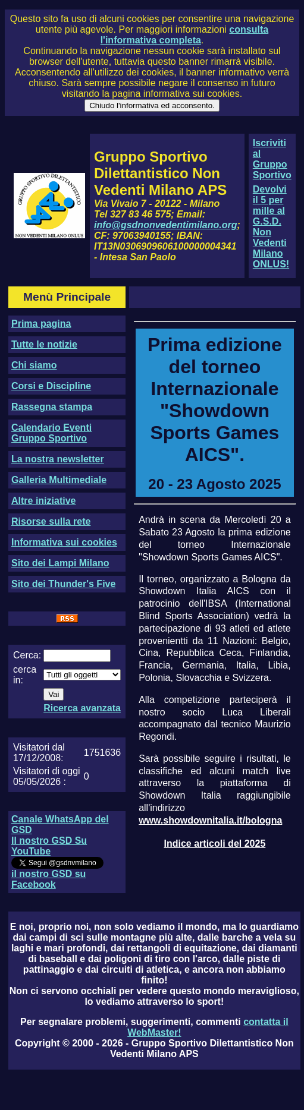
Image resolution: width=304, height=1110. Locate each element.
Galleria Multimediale (58, 480)
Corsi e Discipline (51, 386)
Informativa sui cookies (64, 542)
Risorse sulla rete (50, 521)
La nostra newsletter (57, 459)
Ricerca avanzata (82, 708)
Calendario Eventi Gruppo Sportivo (51, 432)
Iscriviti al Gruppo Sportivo (272, 159)
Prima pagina (41, 324)
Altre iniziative (43, 501)
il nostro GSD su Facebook (48, 879)
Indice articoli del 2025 (215, 843)
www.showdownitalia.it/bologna (210, 820)
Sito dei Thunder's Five (63, 584)
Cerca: (27, 655)
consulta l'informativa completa (184, 34)
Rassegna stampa (51, 407)
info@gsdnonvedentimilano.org (165, 225)
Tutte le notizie (44, 344)
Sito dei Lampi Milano (60, 563)
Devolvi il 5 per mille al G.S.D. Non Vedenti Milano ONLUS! (271, 226)
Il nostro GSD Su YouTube (49, 845)
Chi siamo (34, 365)
